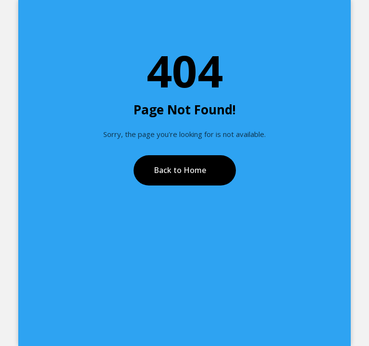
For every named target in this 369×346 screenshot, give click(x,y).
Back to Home (180, 170)
